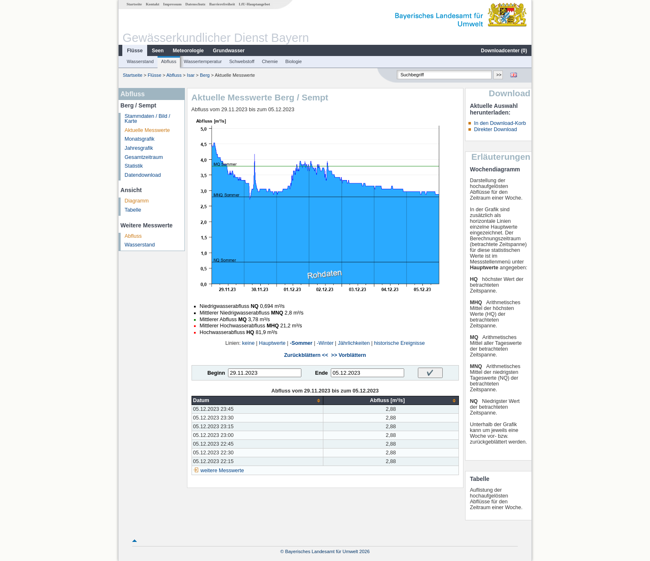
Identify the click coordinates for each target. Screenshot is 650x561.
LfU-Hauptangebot (254, 4)
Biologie (293, 61)
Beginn (216, 373)
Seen (158, 51)
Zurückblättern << (306, 355)
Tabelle (133, 210)
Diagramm (137, 201)
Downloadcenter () (504, 51)
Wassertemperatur (203, 61)
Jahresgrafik (139, 148)
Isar (191, 75)
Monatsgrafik (140, 139)
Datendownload (143, 175)
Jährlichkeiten (354, 343)
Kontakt (153, 4)
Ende (321, 373)
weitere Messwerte (222, 470)
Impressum (172, 4)
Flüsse (135, 51)
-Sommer (301, 343)
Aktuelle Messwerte (147, 130)
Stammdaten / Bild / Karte (147, 118)
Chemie (270, 61)
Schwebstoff (242, 61)
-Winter (325, 343)
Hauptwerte (272, 343)
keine (248, 343)
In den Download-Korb (500, 123)
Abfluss (169, 61)
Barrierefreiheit (222, 4)
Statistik (134, 166)
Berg (205, 75)
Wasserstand (140, 61)
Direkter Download (495, 129)
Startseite (134, 4)
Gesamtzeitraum (144, 157)
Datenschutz (195, 4)
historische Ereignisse (399, 343)
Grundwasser (229, 51)
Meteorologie (188, 51)
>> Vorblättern (348, 355)
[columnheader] (257, 400)
